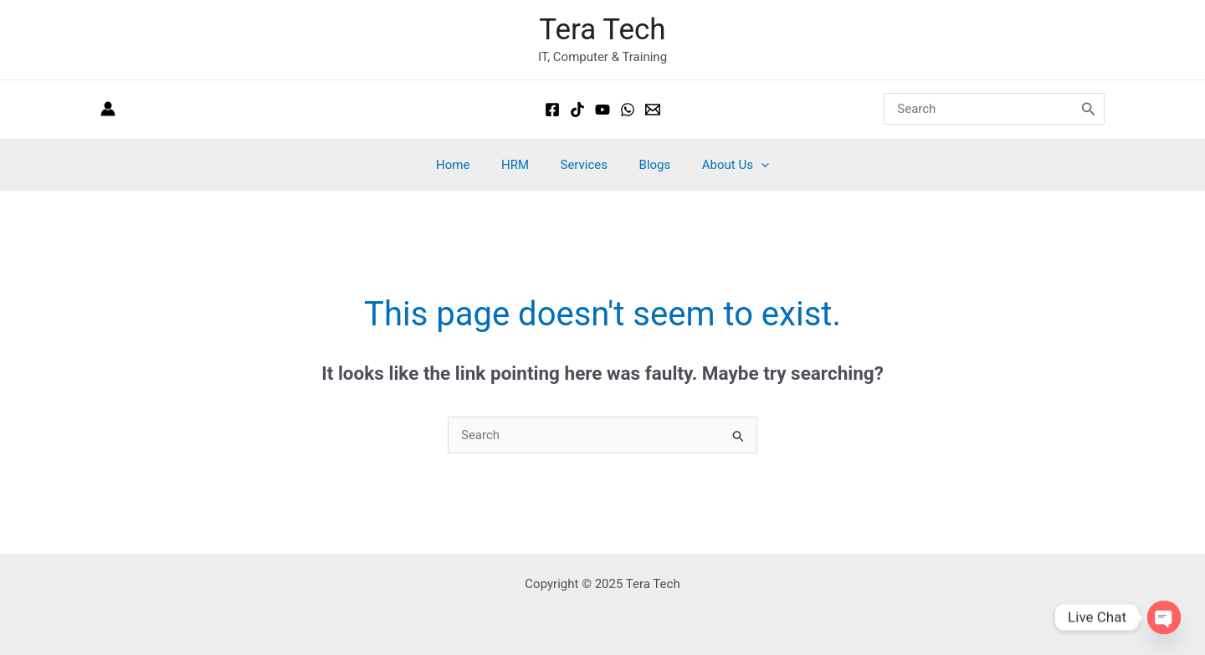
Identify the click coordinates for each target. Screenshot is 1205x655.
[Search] (1089, 110)
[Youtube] (602, 109)
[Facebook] (552, 109)
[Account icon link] (107, 109)
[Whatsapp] (627, 109)
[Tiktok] (577, 109)
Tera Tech (602, 30)
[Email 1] (652, 109)
